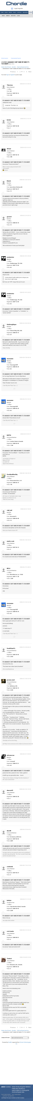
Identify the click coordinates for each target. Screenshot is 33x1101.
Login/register (18, 8)
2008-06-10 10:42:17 (25, 434)
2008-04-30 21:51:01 (25, 147)
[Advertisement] (16, 35)
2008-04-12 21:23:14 (25, 118)
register (12, 74)
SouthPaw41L (11, 648)
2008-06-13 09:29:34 (25, 473)
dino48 (9, 831)
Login (18, 15)
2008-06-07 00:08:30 (25, 357)
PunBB (10, 1042)
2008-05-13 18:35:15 (25, 215)
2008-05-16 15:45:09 (25, 256)
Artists (10, 12)
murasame (10, 359)
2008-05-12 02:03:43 (25, 179)
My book (19, 12)
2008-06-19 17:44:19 (25, 509)
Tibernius (10, 85)
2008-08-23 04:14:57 (25, 829)
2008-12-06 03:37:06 (25, 957)
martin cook (10, 541)
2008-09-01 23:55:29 (25, 930)
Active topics (4, 58)
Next (29, 72)
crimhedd (10, 866)
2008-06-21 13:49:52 (25, 567)
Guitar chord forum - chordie (8, 67)
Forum (30, 12)
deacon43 (10, 790)
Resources (25, 12)
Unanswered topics (16, 58)
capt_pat (9, 510)
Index (3, 15)
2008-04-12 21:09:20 (25, 83)
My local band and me (23, 67)
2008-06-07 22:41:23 (25, 399)
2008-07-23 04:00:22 (25, 647)
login (7, 74)
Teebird (9, 958)
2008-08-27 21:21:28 (25, 899)
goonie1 (9, 217)
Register (13, 15)
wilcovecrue (10, 755)
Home (2, 12)
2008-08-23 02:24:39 (25, 789)
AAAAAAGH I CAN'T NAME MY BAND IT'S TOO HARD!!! (15, 63)
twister (9, 120)
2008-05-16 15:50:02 (25, 292)
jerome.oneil (11, 680)
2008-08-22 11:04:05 (25, 754)
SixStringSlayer (11, 324)
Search (8, 15)
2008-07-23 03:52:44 (25, 602)
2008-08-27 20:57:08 (25, 865)
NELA (8, 568)
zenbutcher (10, 257)
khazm (9, 181)
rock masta (10, 931)
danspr (9, 149)
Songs (6, 12)
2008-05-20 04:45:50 (25, 323)
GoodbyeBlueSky (12, 474)
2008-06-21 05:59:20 (25, 540)
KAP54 (9, 435)
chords (22, 1098)
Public (14, 12)
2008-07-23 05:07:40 (25, 678)
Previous (13, 72)
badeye (9, 900)
